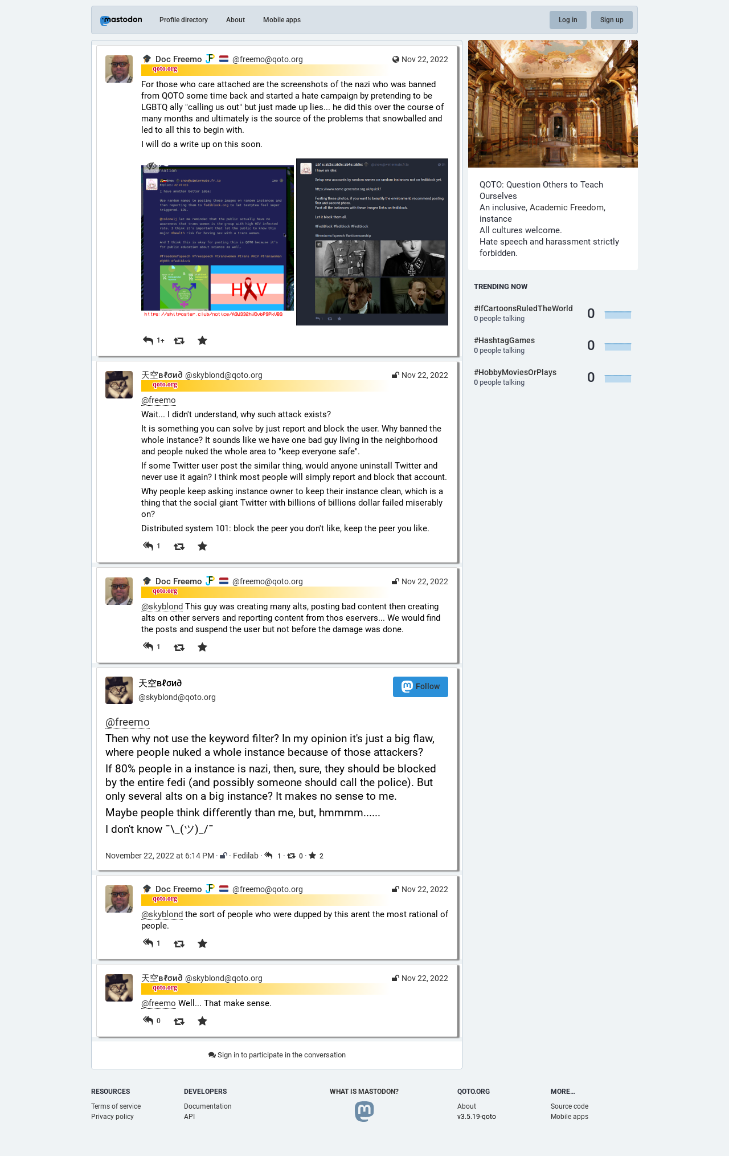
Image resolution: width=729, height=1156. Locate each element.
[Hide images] (151, 165)
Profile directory (183, 20)
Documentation (208, 1106)
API (189, 1117)
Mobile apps (282, 20)
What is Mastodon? (364, 1092)
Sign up (612, 20)
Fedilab (246, 855)
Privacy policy (112, 1117)
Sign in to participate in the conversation (277, 1055)
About (235, 20)
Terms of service (116, 1106)
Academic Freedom (567, 207)
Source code (569, 1106)
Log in (568, 20)
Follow (421, 687)
